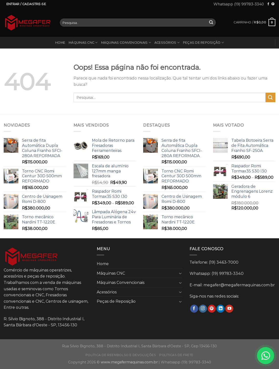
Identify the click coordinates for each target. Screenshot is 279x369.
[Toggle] (180, 273)
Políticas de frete (176, 355)
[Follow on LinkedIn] (220, 309)
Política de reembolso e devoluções (121, 355)
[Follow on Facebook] (268, 4)
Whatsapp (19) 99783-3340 (239, 4)
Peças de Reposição (203, 42)
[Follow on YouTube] (229, 309)
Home (60, 42)
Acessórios (167, 42)
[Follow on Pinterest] (272, 4)
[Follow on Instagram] (203, 309)
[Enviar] (211, 23)
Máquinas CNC (83, 42)
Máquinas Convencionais (126, 42)
